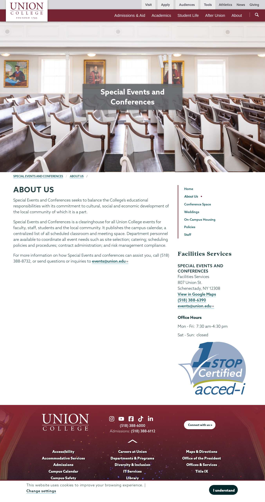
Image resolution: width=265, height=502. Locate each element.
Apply (165, 5)
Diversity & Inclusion (132, 465)
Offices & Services (201, 465)
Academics (161, 15)
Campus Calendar (63, 471)
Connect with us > (200, 425)
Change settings (41, 491)
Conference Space (197, 204)
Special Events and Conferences (38, 176)
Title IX (201, 471)
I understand (224, 490)
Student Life (188, 15)
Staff (187, 235)
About (237, 15)
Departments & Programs (132, 458)
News (241, 5)
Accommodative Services (63, 458)
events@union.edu (110, 261)
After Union (215, 15)
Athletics (225, 5)
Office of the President (201, 458)
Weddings (191, 212)
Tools (208, 5)
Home (188, 189)
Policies (189, 227)
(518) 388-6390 (192, 300)
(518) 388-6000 (132, 426)
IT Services (132, 471)
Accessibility (63, 452)
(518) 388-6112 (143, 431)
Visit (148, 5)
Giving (254, 5)
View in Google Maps (197, 294)
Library (132, 478)
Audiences (187, 5)
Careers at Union (132, 452)
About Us (77, 176)
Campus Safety (63, 478)
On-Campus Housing (199, 219)
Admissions (63, 465)
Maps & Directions (201, 452)
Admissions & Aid (129, 15)
